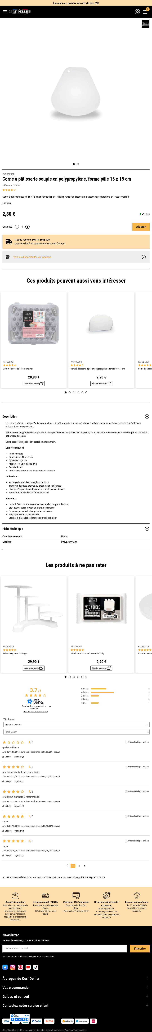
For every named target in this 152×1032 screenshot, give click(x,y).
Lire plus (6, 203)
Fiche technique (76, 528)
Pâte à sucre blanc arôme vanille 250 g (87, 654)
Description (76, 416)
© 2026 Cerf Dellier (10, 1030)
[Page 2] (78, 164)
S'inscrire (140, 948)
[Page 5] (82, 392)
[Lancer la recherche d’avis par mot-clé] (147, 732)
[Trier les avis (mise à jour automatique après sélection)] (76, 724)
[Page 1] (74, 164)
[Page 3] (74, 392)
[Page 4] (78, 392)
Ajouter (141, 226)
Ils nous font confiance (136, 902)
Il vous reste (29, 239)
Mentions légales (27, 1030)
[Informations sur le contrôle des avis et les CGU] (50, 706)
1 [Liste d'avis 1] (73, 865)
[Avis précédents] (67, 865)
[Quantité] (22, 227)
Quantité (7, 226)
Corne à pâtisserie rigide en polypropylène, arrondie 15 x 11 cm (98, 369)
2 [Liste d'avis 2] (79, 865)
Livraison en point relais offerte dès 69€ (76, 3)
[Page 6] (86, 392)
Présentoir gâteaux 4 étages (15, 654)
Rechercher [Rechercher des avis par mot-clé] (75, 732)
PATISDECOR (8, 174)
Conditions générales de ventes (49, 1030)
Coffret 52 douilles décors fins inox (18, 369)
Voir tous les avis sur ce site (36, 712)
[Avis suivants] (84, 866)
